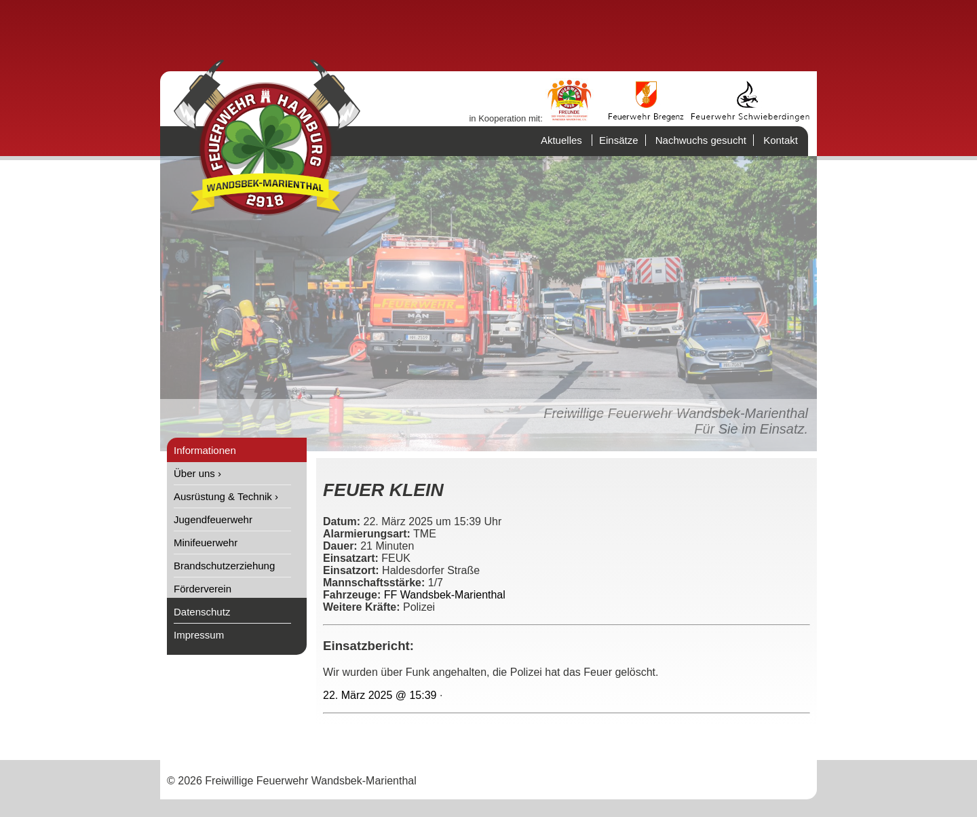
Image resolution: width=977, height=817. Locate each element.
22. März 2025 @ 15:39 (379, 695)
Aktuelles (561, 140)
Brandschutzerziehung (224, 565)
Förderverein (202, 588)
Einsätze (618, 140)
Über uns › (197, 473)
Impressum (199, 635)
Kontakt (780, 140)
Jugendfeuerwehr (213, 519)
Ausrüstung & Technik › (226, 496)
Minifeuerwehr (205, 542)
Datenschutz (202, 612)
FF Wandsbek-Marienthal (444, 595)
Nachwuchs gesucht (700, 140)
